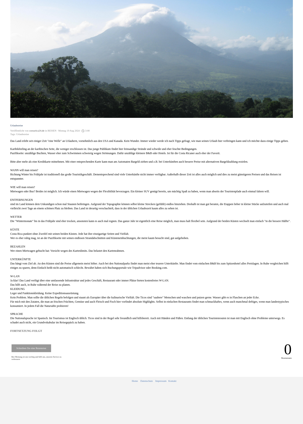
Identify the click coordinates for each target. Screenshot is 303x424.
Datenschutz (146, 381)
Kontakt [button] (172, 381)
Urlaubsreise (22, 134)
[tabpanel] (154, 381)
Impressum (160, 381)
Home (135, 381)
